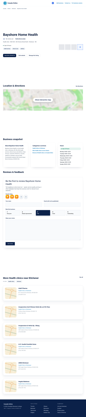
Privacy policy (60, 410)
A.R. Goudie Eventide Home (27, 344)
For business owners (77, 3)
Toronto (33, 406)
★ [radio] (7, 197)
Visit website (22, 55)
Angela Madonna (24, 382)
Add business (59, 3)
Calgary (32, 412)
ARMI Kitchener (23, 363)
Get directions (79, 86)
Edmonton (46, 408)
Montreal (33, 408)
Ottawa (45, 406)
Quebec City (47, 412)
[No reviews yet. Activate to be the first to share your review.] (19, 39)
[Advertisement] (43, 21)
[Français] (53, 3)
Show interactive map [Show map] (43, 100)
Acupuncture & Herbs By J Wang (29, 326)
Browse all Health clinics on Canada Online (43, 152)
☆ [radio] (21, 197)
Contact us (67, 3)
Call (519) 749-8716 (9, 55)
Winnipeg (46, 410)
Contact (59, 408)
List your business (62, 406)
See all (81, 277)
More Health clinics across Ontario (41, 150)
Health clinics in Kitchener (39, 148)
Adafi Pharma (23, 288)
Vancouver (33, 410)
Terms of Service (61, 412)
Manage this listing (34, 55)
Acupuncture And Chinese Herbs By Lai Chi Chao (35, 307)
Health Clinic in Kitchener (24, 290)
